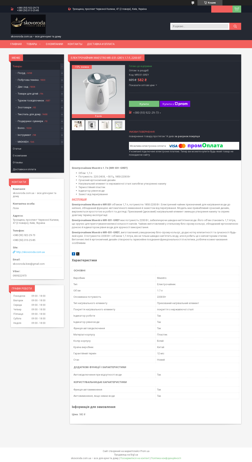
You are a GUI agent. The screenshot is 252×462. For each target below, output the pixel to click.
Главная (16, 44)
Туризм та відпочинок (31, 100)
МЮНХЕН (23, 141)
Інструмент (24, 134)
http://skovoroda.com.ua (30, 252)
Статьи (17, 148)
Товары (31, 44)
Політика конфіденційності (166, 458)
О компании (54, 44)
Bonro (21, 128)
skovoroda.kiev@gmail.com (29, 263)
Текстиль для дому (29, 114)
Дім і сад (23, 86)
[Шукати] (235, 26)
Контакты (75, 44)
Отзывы (18, 162)
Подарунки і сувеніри (30, 121)
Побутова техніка (28, 79)
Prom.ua (144, 451)
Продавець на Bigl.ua (126, 454)
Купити (144, 104)
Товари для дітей (28, 93)
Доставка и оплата (101, 44)
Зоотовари (24, 107)
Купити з (175, 104)
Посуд (21, 73)
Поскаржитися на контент (134, 458)
